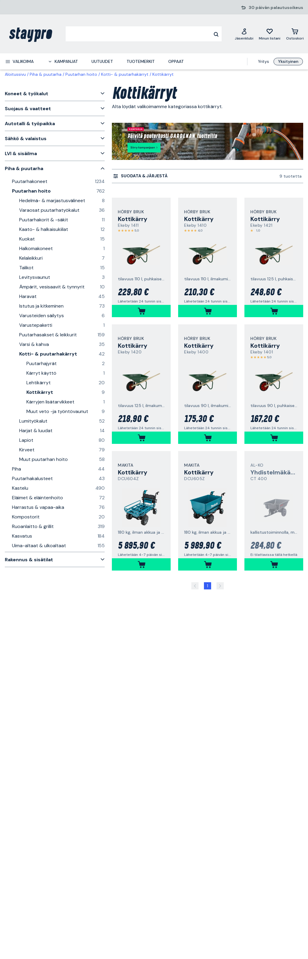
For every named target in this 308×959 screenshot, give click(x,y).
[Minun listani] (269, 34)
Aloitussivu (15, 74)
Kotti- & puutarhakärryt (124, 74)
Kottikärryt (163, 74)
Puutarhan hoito (81, 74)
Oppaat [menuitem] (176, 61)
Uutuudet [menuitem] (102, 61)
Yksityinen (288, 61)
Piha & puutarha (45, 74)
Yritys (263, 61)
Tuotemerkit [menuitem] (141, 61)
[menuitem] (19, 61)
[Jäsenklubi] (244, 34)
